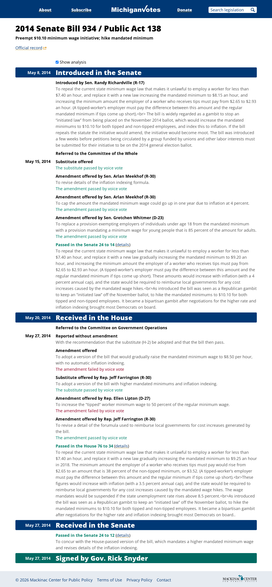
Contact (164, 580)
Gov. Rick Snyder (119, 558)
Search (253, 10)
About (45, 9)
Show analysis (73, 62)
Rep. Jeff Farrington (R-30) (125, 377)
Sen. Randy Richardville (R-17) (114, 82)
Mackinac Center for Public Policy (61, 580)
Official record (28, 47)
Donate (184, 9)
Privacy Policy (139, 580)
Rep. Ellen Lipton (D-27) (127, 398)
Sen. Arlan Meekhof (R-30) (130, 176)
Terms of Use (109, 580)
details (123, 244)
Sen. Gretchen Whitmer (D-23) (134, 217)
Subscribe (81, 9)
